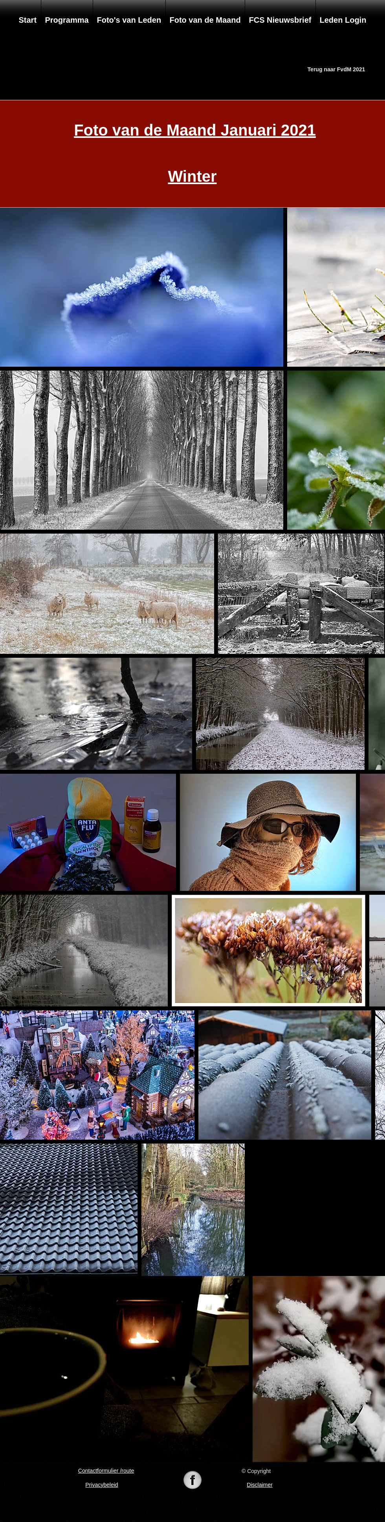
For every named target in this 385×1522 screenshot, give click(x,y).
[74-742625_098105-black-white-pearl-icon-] (192, 1481)
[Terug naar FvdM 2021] (336, 70)
